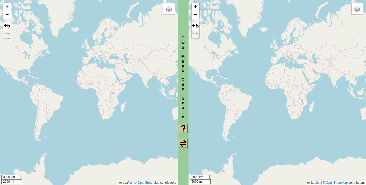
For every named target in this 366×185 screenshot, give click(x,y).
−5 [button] (7, 34)
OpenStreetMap (148, 182)
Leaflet (125, 182)
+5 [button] (7, 26)
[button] (7, 7)
